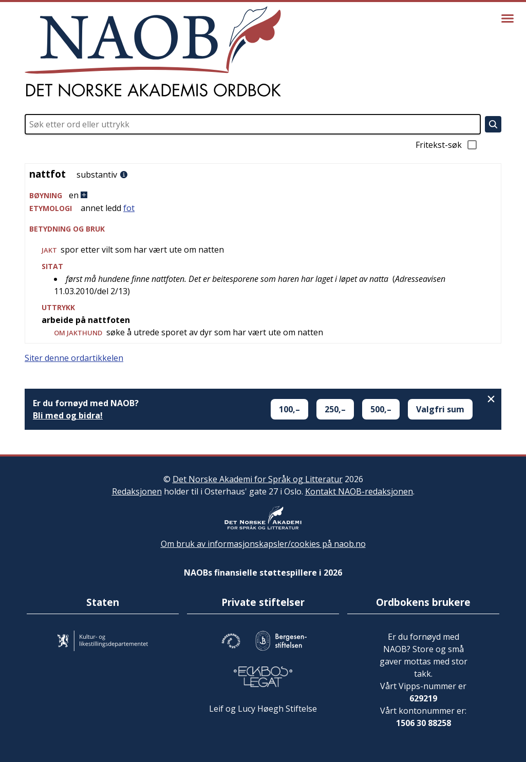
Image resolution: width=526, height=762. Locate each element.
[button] (263, 195)
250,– (335, 409)
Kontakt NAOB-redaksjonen (359, 491)
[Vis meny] (507, 18)
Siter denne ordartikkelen (74, 358)
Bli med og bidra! (68, 415)
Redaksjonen (137, 491)
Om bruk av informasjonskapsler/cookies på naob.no (263, 543)
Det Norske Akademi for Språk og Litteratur (258, 479)
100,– (289, 409)
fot (129, 208)
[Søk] (493, 124)
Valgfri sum (440, 409)
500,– (380, 409)
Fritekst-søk (447, 145)
